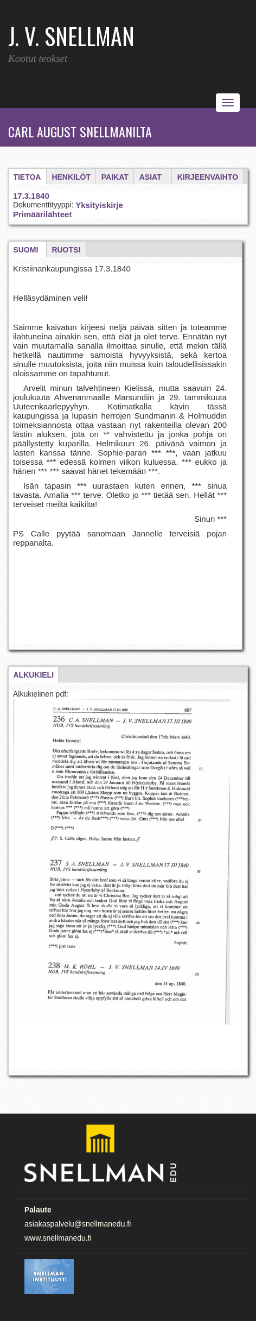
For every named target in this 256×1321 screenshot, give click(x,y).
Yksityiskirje (99, 205)
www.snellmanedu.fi (58, 1238)
